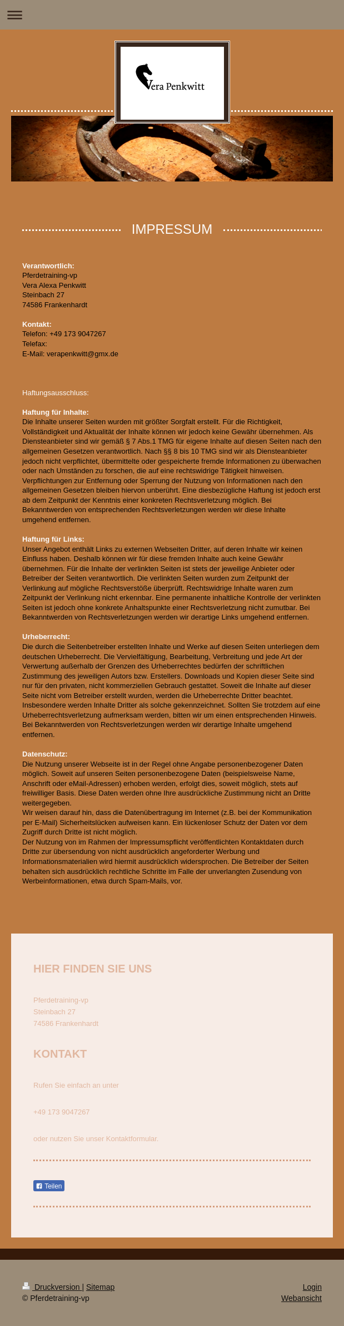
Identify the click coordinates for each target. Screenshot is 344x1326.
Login (312, 1287)
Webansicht (301, 1298)
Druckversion (52, 1287)
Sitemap (100, 1287)
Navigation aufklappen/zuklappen (172, 15)
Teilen (49, 1186)
